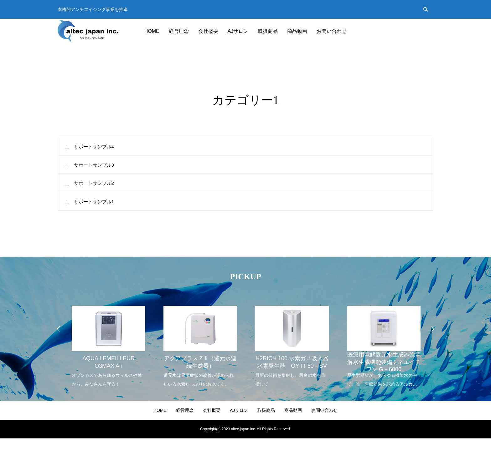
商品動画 (297, 31)
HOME (151, 31)
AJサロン (238, 31)
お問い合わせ (332, 31)
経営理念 (179, 31)
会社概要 (208, 31)
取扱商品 (268, 31)
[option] (108, 359)
